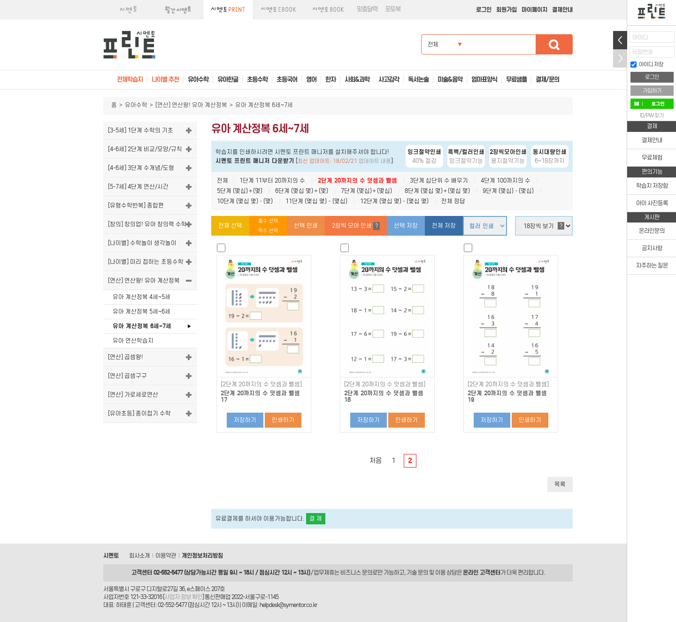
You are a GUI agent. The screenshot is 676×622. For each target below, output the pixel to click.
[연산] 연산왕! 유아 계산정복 (191, 104)
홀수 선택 (268, 221)
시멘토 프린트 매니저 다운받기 (254, 160)
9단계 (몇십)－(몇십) (508, 190)
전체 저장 (444, 225)
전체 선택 (230, 225)
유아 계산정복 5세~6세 (141, 311)
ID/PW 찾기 (652, 115)
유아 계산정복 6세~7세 (142, 326)
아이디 (640, 37)
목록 (560, 484)
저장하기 (245, 419)
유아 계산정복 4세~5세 (141, 296)
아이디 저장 (646, 64)
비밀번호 (642, 51)
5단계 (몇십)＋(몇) (239, 190)
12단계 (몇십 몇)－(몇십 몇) (394, 201)
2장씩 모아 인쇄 (356, 226)
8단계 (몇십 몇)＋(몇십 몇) (437, 190)
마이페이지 (534, 9)
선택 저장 (406, 225)
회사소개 (139, 555)
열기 (620, 40)
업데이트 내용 (375, 161)
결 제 (315, 518)
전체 (222, 180)
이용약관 (165, 555)
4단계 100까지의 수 (505, 180)
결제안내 (562, 9)
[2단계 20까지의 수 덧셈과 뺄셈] (261, 384)
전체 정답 (453, 201)
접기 (620, 58)
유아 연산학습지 (133, 340)
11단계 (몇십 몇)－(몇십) (316, 201)
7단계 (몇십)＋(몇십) (366, 190)
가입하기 (652, 90)
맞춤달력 (367, 9)
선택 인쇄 (306, 225)
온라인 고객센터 (481, 572)
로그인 (484, 9)
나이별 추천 (165, 80)
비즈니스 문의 (356, 572)
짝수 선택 (268, 231)
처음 (375, 460)
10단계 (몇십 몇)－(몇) (245, 201)
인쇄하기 (283, 419)
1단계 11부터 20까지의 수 (272, 180)
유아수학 (136, 104)
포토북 (392, 9)
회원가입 (506, 9)
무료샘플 (516, 80)
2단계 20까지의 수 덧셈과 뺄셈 (357, 180)
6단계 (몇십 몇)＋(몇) (301, 190)
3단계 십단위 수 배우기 (439, 180)
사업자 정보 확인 (183, 596)
